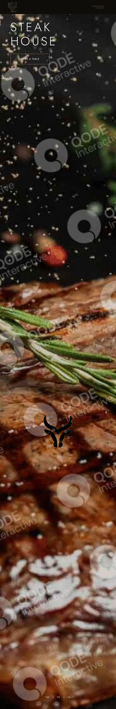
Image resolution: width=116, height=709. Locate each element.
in (69, 697)
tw (47, 697)
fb (58, 697)
